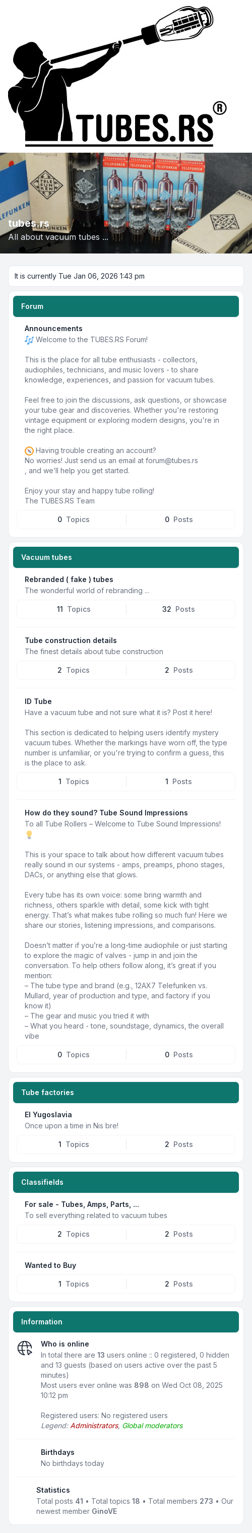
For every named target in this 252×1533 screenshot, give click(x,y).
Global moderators (152, 1425)
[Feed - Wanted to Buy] (231, 1264)
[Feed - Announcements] (231, 328)
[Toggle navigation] (240, 77)
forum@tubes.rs (172, 460)
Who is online (65, 1343)
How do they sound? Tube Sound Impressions (106, 812)
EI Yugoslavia (48, 1114)
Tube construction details (71, 640)
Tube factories (47, 1092)
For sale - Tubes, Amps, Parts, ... (82, 1204)
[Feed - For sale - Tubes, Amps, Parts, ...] (231, 1203)
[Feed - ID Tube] (231, 700)
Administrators (94, 1425)
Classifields (42, 1182)
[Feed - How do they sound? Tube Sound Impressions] (231, 812)
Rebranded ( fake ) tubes (69, 579)
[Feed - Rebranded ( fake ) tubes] (231, 578)
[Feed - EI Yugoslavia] (231, 1114)
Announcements (54, 328)
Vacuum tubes (46, 557)
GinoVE (104, 1511)
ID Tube (38, 701)
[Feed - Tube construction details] (231, 639)
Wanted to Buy (50, 1265)
